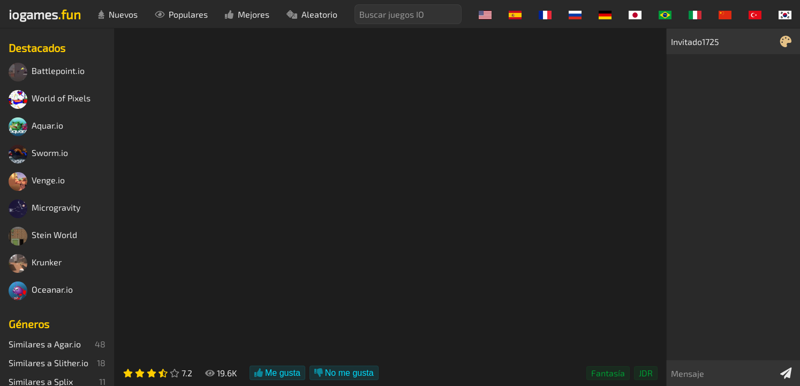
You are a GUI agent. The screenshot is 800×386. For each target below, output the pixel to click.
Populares (181, 14)
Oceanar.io (41, 290)
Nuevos (118, 14)
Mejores (247, 14)
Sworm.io (38, 154)
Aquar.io (36, 126)
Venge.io (37, 181)
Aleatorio (311, 14)
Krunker (35, 263)
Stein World (43, 236)
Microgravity (44, 208)
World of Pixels (49, 99)
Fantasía (608, 373)
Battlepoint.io (47, 72)
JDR (646, 373)
